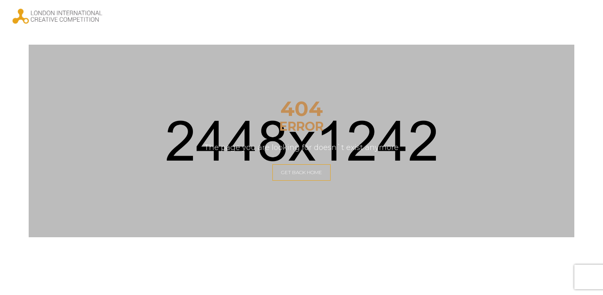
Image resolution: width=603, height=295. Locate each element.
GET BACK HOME (301, 172)
